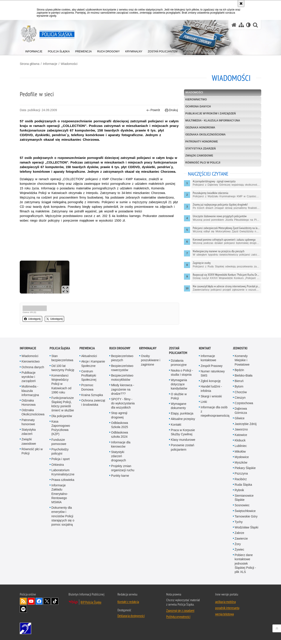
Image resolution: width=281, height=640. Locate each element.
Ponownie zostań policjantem (182, 447)
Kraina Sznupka (92, 395)
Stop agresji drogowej (119, 415)
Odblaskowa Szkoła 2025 (119, 425)
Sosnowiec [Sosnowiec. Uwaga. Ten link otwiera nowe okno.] (242, 505)
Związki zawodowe (199, 155)
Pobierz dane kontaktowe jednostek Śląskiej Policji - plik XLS (245, 563)
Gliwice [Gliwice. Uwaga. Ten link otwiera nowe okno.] (240, 418)
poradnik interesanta (227, 608)
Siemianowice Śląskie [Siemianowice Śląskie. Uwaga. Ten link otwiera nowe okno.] (244, 497)
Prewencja (87, 348)
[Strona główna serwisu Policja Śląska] (234, 25)
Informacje (50, 64)
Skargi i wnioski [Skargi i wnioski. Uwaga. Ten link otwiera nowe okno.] (211, 396)
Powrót (153, 110)
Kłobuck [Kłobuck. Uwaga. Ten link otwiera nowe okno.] (240, 440)
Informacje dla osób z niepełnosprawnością (215, 411)
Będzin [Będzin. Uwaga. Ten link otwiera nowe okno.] (239, 370)
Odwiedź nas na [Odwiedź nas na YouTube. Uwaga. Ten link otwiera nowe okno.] (31, 601)
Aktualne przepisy (183, 419)
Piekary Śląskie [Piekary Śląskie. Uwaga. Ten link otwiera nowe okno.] (245, 468)
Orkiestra (57, 464)
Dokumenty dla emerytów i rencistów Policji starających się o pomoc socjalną (62, 516)
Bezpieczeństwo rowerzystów (122, 368)
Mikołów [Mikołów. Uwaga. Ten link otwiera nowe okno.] (240, 451)
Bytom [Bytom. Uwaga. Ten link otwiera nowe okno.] (239, 386)
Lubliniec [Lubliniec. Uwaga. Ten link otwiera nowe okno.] (241, 446)
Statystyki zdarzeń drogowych (118, 456)
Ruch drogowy (119, 348)
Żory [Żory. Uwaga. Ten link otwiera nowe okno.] (238, 544)
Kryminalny (148, 348)
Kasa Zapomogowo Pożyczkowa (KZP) (60, 428)
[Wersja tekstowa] (248, 25)
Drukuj (171, 110)
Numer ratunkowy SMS (213, 373)
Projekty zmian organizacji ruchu (122, 468)
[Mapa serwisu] (241, 25)
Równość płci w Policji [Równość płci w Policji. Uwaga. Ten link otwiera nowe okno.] (32, 451)
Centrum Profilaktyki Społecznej (88, 375)
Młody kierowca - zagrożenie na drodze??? (122, 389)
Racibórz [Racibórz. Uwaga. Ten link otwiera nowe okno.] (241, 479)
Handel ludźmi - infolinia (211, 388)
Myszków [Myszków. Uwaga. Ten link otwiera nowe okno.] (241, 462)
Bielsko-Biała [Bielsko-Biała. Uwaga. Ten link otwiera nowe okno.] (243, 375)
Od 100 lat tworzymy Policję (62, 368)
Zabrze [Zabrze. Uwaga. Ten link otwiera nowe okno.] (239, 533)
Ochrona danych (198, 106)
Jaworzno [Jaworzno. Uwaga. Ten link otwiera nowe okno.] (241, 429)
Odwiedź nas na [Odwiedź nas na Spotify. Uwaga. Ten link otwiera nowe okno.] (23, 609)
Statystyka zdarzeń (200, 148)
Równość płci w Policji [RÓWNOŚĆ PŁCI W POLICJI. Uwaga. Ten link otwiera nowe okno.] (202, 162)
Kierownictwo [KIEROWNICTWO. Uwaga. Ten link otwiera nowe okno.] (196, 99)
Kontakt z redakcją (128, 601)
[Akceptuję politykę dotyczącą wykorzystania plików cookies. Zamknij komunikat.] (241, 3)
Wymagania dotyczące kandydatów (179, 384)
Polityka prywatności (178, 616)
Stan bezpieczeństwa (62, 358)
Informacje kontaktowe (208, 358)
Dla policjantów (61, 416)
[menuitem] (34, 50)
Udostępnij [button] (32, 318)
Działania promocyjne (179, 362)
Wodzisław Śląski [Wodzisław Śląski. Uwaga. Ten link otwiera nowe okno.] (246, 527)
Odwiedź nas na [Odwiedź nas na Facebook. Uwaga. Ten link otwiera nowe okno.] (39, 601)
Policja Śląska (60, 348)
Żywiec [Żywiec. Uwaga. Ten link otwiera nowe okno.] (239, 549)
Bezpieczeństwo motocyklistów (122, 377)
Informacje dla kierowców (120, 444)
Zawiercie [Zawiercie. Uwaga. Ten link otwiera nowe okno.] (241, 538)
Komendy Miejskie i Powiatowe (242, 360)
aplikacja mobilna (225, 601)
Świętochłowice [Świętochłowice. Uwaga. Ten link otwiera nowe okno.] (245, 511)
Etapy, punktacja (182, 413)
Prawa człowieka (62, 480)
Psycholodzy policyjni (60, 451)
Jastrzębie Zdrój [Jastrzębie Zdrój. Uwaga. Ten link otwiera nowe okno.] (246, 424)
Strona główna (30, 64)
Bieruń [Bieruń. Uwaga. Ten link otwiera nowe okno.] (239, 381)
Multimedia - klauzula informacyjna (212, 120)
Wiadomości (69, 64)
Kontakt (176, 424)
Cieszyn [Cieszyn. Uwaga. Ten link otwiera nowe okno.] (240, 397)
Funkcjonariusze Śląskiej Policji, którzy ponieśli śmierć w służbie (62, 404)
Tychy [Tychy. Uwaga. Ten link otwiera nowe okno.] (239, 522)
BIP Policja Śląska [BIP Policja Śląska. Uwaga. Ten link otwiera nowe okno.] (91, 602)
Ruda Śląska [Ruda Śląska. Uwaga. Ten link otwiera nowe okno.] (243, 484)
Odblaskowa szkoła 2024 (119, 434)
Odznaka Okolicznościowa (205, 134)
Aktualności (89, 356)
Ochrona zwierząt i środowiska (93, 402)
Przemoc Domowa (87, 387)
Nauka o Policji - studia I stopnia (182, 372)
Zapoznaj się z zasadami (180, 610)
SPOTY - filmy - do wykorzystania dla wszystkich (123, 403)
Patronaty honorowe (201, 141)
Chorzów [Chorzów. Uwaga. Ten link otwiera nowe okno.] (241, 392)
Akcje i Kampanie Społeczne (93, 363)
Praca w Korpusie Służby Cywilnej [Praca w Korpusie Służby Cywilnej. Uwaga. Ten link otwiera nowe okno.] (183, 432)
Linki (204, 402)
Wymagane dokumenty (178, 406)
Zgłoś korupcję (211, 381)
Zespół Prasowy (212, 366)
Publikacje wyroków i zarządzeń (210, 113)
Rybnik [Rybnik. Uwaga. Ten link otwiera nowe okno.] (239, 490)
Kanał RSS (23, 601)
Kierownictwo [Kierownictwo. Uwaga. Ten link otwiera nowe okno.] (31, 361)
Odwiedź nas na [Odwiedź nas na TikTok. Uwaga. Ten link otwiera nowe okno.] (54, 601)
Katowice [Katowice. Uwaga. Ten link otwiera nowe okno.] (241, 435)
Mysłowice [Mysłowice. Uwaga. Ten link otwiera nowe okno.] (242, 457)
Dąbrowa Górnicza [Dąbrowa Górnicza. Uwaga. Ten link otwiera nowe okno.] (241, 410)
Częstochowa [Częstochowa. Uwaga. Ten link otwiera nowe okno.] (244, 403)
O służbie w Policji (179, 396)
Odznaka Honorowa (200, 127)
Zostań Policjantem (178, 350)
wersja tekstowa (224, 614)
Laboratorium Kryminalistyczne (62, 472)
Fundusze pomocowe (58, 442)
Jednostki (240, 348)
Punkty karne (120, 475)
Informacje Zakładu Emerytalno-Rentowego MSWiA (59, 494)
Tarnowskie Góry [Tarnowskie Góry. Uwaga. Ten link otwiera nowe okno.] (246, 516)
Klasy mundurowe (183, 439)
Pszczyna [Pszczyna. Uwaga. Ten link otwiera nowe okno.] (241, 473)
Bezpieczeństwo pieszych (122, 358)
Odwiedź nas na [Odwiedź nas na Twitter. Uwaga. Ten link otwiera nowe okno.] (46, 601)
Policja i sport (60, 459)
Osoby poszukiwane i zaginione (150, 360)
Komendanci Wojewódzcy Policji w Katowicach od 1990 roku (61, 384)
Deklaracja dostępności (131, 615)
